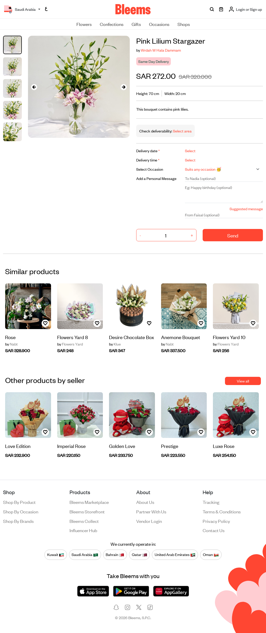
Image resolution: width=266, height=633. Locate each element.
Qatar (139, 554)
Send (232, 235)
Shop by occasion (20, 511)
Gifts (136, 24)
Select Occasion (149, 169)
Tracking (211, 502)
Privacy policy (216, 521)
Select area (182, 130)
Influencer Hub (83, 530)
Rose (10, 337)
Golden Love (122, 446)
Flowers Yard (70, 344)
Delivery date (148, 150)
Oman (211, 554)
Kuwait (55, 554)
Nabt (11, 344)
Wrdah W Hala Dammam (161, 50)
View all (243, 380)
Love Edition (18, 446)
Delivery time (148, 159)
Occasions (159, 24)
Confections (111, 24)
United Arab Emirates (175, 554)
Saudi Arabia (85, 554)
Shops (184, 24)
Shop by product (19, 502)
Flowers (84, 24)
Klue (115, 344)
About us (145, 502)
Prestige (169, 446)
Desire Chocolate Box (131, 337)
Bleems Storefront (87, 511)
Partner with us (151, 511)
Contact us (213, 530)
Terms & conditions (222, 511)
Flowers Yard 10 (229, 337)
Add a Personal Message (156, 178)
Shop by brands (18, 521)
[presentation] (34, 86)
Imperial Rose (71, 446)
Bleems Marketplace (89, 502)
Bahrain (115, 554)
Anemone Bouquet (180, 337)
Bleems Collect (84, 521)
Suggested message (246, 208)
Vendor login (149, 521)
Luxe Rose (223, 446)
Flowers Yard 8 (72, 337)
